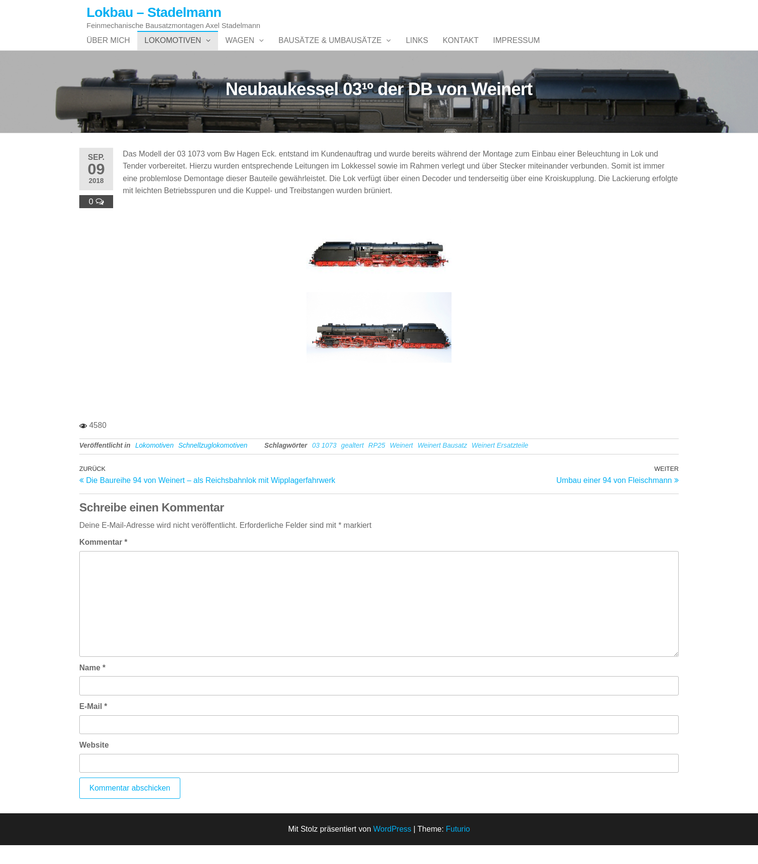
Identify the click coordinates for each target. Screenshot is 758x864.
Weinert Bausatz (442, 464)
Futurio (458, 848)
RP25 (376, 464)
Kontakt (461, 50)
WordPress (392, 848)
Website (94, 764)
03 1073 (324, 464)
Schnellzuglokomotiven (213, 464)
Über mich (108, 50)
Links (417, 50)
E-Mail (93, 726)
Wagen (239, 50)
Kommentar (103, 561)
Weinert (401, 464)
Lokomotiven (173, 50)
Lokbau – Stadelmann (154, 12)
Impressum (516, 50)
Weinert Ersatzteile (500, 464)
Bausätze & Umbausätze (329, 50)
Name (92, 687)
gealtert (352, 464)
